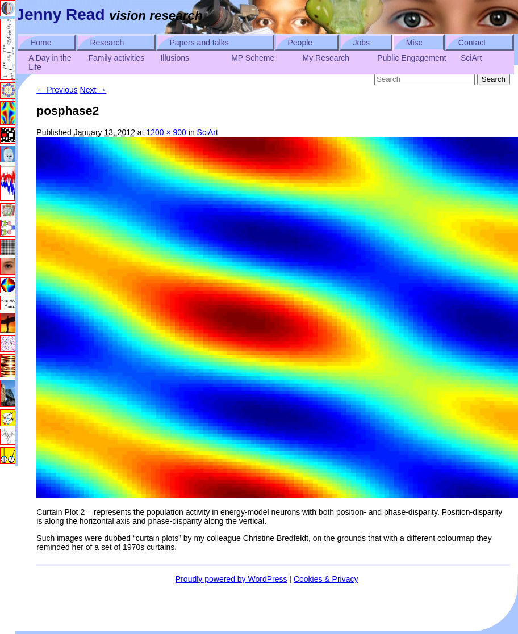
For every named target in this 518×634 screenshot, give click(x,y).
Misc (414, 42)
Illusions (174, 57)
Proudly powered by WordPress (231, 578)
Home (40, 42)
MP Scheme (252, 57)
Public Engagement (411, 57)
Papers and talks (198, 42)
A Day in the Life (50, 62)
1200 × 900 (166, 132)
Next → (93, 89)
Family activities (116, 57)
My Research (326, 57)
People (300, 42)
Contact (472, 42)
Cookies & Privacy (326, 578)
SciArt (471, 57)
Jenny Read (60, 14)
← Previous (56, 89)
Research (107, 42)
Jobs (361, 42)
